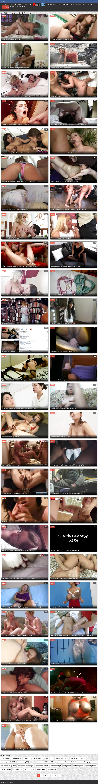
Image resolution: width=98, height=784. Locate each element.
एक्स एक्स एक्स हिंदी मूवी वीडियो (8, 766)
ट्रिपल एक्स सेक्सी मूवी (29, 769)
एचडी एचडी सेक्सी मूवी (56, 766)
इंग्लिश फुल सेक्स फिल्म (38, 758)
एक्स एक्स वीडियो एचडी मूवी (42, 766)
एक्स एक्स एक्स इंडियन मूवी (62, 758)
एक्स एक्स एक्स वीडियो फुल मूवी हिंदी (46, 762)
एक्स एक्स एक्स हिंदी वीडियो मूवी (25, 766)
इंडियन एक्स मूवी (49, 758)
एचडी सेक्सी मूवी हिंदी (78, 766)
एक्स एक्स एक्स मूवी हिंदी (23, 762)
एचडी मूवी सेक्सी (67, 766)
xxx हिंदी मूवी (27, 758)
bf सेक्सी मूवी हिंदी (5, 758)
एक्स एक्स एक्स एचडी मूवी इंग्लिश (77, 758)
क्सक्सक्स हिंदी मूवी (17, 769)
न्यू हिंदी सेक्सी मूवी (52, 769)
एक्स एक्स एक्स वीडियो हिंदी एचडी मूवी (65, 762)
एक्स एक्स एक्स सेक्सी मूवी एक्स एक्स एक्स (86, 762)
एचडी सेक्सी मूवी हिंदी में (91, 766)
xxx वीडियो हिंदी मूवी (16, 758)
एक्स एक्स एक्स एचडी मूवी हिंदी (8, 762)
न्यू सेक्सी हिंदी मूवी (41, 769)
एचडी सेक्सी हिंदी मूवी (6, 769)
